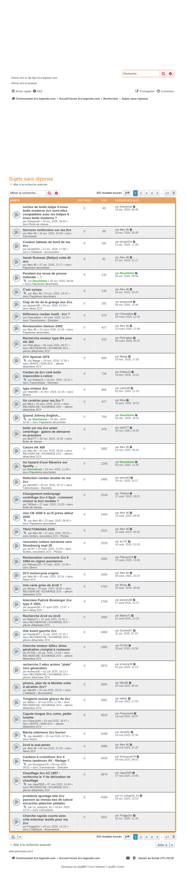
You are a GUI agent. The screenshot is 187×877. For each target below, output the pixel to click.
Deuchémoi (40, 280)
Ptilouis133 (34, 564)
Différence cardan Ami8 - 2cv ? (46, 314)
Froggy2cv (33, 826)
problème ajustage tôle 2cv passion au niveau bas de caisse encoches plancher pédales (48, 799)
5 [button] (157, 193)
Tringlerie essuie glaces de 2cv (46, 699)
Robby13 (38, 379)
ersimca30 (33, 671)
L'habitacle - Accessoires (44, 251)
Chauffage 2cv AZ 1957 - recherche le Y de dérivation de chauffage (46, 776)
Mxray (31, 588)
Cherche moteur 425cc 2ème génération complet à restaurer (46, 647)
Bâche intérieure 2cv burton (44, 732)
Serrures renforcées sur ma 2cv (47, 230)
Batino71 (32, 619)
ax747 (31, 548)
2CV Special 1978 (36, 357)
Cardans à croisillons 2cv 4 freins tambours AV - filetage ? (46, 758)
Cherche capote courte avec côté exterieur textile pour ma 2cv (45, 819)
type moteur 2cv (35, 388)
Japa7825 (38, 784)
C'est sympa (32, 289)
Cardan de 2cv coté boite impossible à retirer (42, 374)
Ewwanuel (33, 221)
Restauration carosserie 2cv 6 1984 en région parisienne (46, 559)
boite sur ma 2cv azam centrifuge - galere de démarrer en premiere (46, 431)
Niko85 (31, 690)
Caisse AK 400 (34, 447)
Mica (30, 403)
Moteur (27, 394)
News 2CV (35, 308)
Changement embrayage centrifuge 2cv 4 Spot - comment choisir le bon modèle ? (48, 497)
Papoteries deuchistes (36, 267)
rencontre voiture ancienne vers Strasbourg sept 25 (47, 543)
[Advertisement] (98, 137)
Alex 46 (32, 233)
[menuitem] (37, 91)
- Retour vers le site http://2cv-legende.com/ (33, 78)
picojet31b (33, 249)
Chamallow (34, 317)
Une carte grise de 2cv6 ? (42, 585)
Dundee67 (33, 634)
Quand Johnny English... (42, 415)
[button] (127, 193)
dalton (31, 702)
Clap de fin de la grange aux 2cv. (48, 302)
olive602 (38, 736)
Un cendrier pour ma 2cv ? (43, 400)
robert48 (32, 391)
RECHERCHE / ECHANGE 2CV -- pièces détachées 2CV (47, 350)
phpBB (81, 866)
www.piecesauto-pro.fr (21, 851)
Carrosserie (30, 236)
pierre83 (32, 485)
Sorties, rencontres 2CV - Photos (49, 536)
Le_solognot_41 (42, 807)
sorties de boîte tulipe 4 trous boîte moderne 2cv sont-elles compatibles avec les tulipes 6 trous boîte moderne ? (46, 212)
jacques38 (33, 305)
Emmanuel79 (41, 764)
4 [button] (152, 193)
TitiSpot (32, 504)
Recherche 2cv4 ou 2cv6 (41, 616)
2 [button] (141, 193)
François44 (34, 720)
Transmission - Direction (43, 320)
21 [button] (167, 193)
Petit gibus (33, 345)
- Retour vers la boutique (23, 83)
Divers (33, 567)
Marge (36, 360)
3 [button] (146, 193)
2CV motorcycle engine (41, 573)
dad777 (32, 438)
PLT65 (31, 652)
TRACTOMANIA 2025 (39, 529)
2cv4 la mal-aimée (36, 745)
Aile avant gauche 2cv (40, 631)
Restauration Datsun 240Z (43, 326)
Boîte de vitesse (39, 224)
